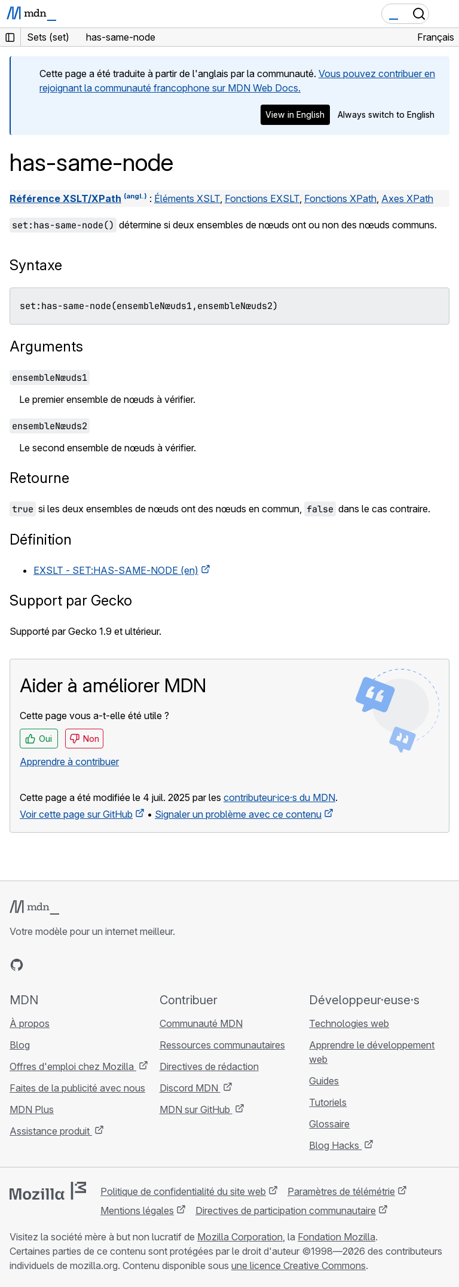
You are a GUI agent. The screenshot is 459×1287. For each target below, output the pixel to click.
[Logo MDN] (34, 907)
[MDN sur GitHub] (17, 965)
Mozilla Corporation (240, 1237)
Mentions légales (137, 1210)
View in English (295, 114)
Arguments (46, 346)
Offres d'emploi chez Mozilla (73, 1066)
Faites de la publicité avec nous (77, 1088)
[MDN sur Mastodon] (81, 965)
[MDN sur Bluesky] (38, 965)
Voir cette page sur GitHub (76, 814)
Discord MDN (190, 1088)
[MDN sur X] (60, 965)
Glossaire (329, 1124)
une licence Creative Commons (298, 1265)
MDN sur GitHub (196, 1109)
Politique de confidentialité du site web (183, 1191)
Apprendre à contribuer (69, 762)
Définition (41, 539)
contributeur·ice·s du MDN (279, 797)
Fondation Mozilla (336, 1237)
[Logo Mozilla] (48, 1191)
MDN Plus (32, 1109)
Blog (20, 1045)
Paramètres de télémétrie (341, 1191)
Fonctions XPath (340, 198)
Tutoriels (328, 1102)
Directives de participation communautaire (285, 1210)
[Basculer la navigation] (445, 13)
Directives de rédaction (209, 1066)
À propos (30, 1023)
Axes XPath (407, 198)
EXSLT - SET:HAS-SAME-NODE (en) (115, 570)
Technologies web (349, 1023)
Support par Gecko (71, 600)
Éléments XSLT (187, 198)
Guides (324, 1081)
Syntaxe (36, 265)
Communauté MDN (201, 1023)
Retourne (39, 478)
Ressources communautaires (222, 1045)
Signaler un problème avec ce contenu (238, 814)
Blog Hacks (335, 1145)
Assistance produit (51, 1131)
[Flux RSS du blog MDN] (103, 965)
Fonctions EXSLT (262, 198)
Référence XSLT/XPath (65, 198)
